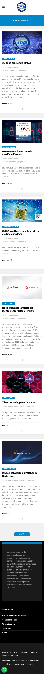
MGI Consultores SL (23, 652)
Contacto (29, 664)
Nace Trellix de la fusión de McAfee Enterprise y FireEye (18, 309)
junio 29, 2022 (8, 303)
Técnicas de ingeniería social (18, 402)
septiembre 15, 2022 (10, 227)
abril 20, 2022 (8, 398)
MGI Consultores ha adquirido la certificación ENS (20, 233)
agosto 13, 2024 (9, 147)
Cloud (4, 633)
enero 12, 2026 (8, 58)
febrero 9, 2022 (9, 468)
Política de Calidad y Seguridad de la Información (20, 660)
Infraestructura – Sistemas (14, 615)
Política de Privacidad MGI (14, 664)
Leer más (5, 104)
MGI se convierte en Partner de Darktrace (20, 474)
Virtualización (8, 624)
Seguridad (22, 70)
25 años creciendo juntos (16, 63)
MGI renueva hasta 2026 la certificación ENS (17, 153)
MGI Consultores (11, 67)
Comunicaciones (9, 620)
